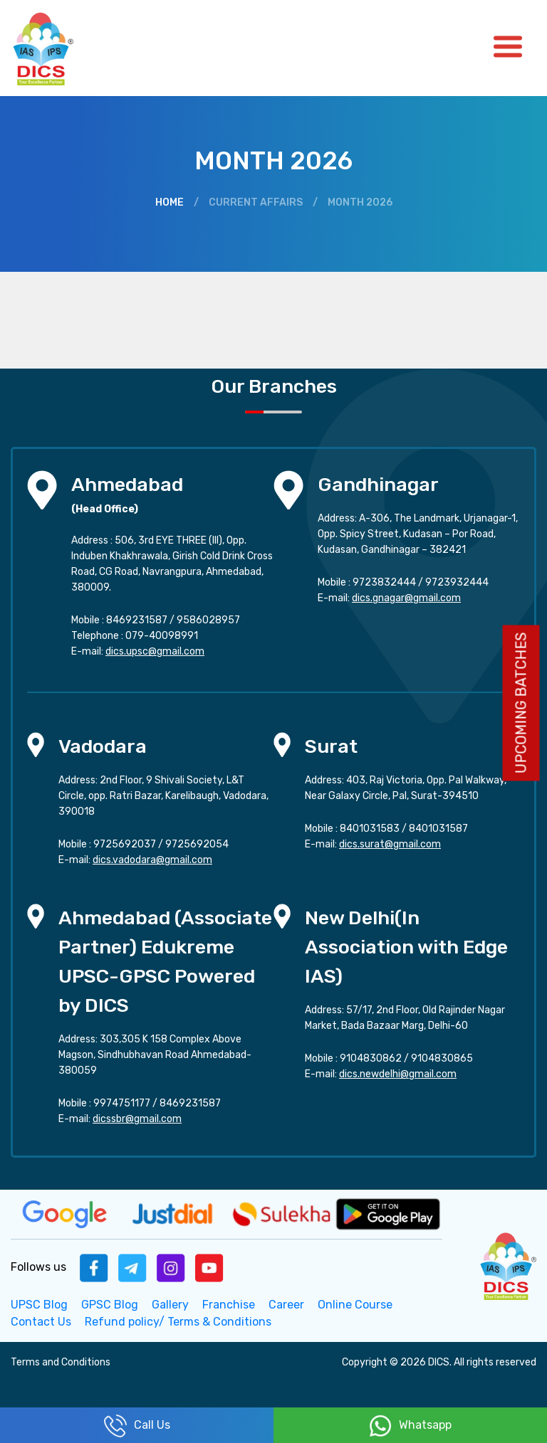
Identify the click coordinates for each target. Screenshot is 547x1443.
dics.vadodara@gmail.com (152, 860)
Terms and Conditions (60, 1362)
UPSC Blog (39, 1304)
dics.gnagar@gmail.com (406, 598)
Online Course (355, 1304)
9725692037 (124, 844)
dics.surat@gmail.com (390, 844)
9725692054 (197, 844)
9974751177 (121, 1103)
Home (169, 202)
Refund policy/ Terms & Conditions (178, 1321)
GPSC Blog (109, 1304)
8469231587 (136, 620)
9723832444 (384, 582)
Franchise (228, 1304)
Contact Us (41, 1321)
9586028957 (208, 620)
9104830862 (371, 1058)
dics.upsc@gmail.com (154, 651)
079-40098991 (161, 636)
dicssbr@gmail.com (137, 1119)
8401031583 (370, 829)
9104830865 (442, 1058)
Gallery (170, 1304)
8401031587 (438, 829)
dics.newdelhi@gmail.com (398, 1074)
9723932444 (457, 582)
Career (286, 1304)
